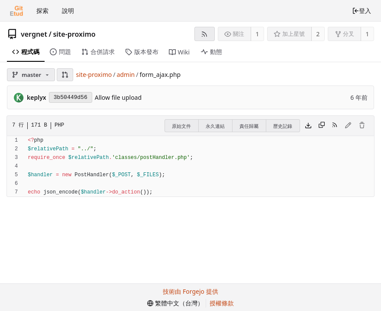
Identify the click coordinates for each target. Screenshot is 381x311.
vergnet (34, 34)
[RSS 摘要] (204, 34)
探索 (42, 10)
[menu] (175, 303)
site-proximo (74, 34)
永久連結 (215, 126)
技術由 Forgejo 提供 (190, 291)
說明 (68, 10)
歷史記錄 (282, 126)
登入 (361, 10)
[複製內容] (321, 125)
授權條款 (222, 303)
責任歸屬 (248, 126)
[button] (65, 74)
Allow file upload (118, 97)
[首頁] (16, 11)
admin (125, 74)
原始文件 (181, 126)
